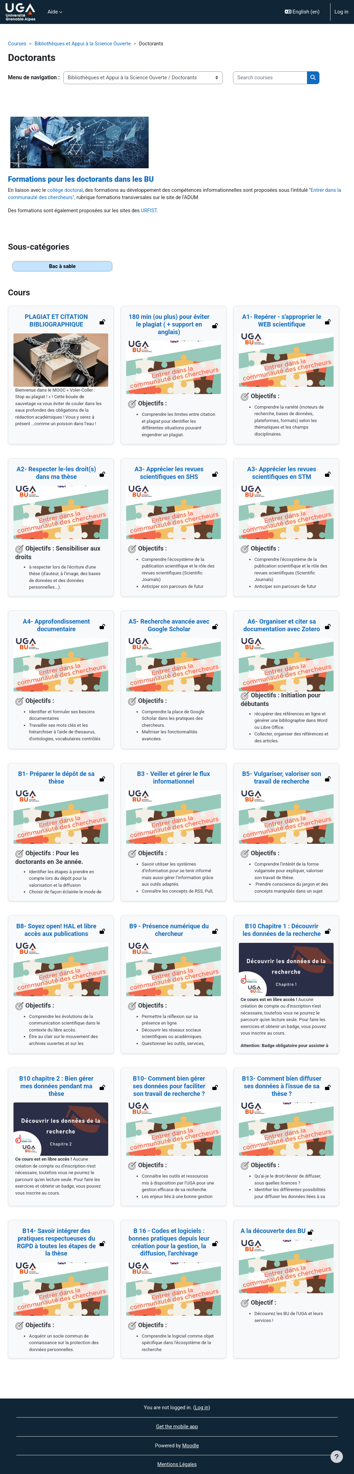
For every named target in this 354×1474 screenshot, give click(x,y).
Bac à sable (62, 268)
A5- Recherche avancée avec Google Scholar (169, 626)
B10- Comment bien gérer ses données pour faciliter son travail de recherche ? (169, 1088)
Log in (341, 12)
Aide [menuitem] (53, 12)
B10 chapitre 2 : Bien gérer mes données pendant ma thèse (56, 1088)
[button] (304, 12)
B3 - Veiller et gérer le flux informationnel (173, 779)
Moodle (190, 1445)
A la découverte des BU (273, 1232)
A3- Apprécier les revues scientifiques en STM (281, 474)
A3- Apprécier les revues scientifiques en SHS (169, 474)
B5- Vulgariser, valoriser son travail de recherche (281, 779)
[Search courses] (270, 78)
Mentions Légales (177, 1465)
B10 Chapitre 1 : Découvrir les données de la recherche (282, 931)
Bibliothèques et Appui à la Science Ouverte (84, 44)
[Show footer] (336, 1456)
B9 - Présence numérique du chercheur (169, 931)
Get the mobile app (177, 1426)
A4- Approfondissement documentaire (56, 626)
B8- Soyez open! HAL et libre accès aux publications (56, 931)
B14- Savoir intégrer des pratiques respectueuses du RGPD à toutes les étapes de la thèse (56, 1244)
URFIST (152, 212)
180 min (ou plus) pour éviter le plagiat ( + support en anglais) (169, 326)
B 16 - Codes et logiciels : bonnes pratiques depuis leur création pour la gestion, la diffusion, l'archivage (169, 1244)
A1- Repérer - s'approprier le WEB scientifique (281, 322)
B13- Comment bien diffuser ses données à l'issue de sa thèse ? (282, 1088)
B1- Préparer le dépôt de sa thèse (56, 779)
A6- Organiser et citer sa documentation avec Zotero (281, 626)
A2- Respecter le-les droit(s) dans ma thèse (56, 474)
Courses (17, 44)
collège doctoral (66, 191)
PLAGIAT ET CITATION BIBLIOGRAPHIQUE (56, 322)
